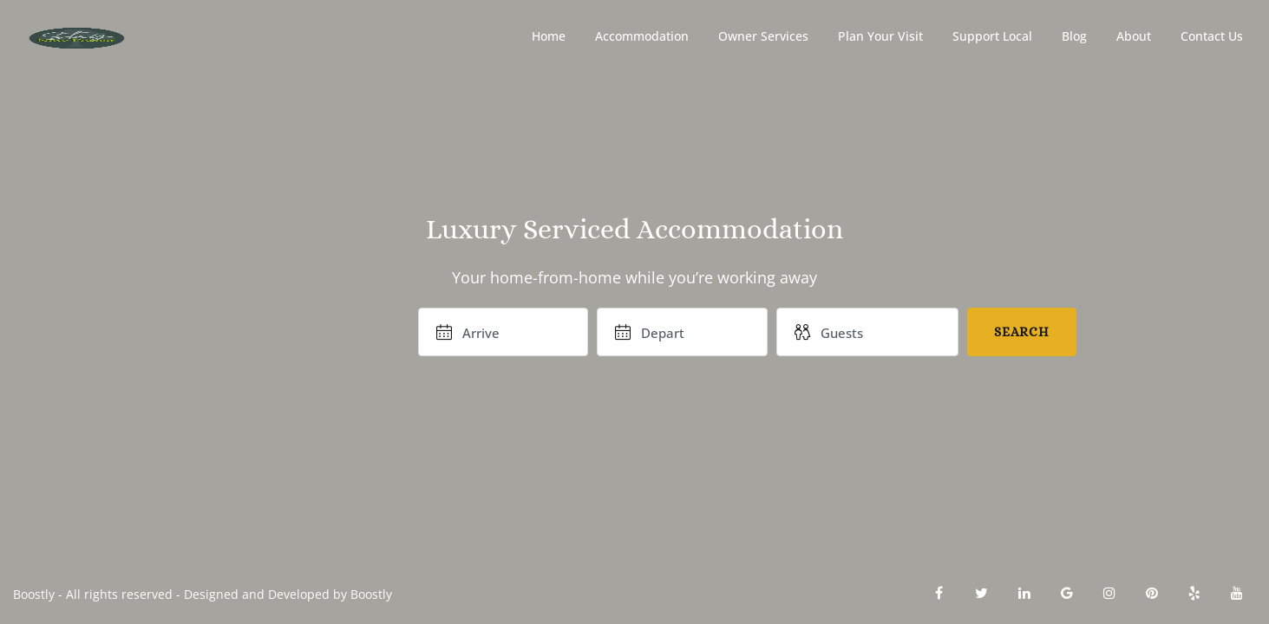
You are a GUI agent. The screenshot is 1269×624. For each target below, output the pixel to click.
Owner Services (763, 36)
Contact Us (1212, 36)
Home (549, 36)
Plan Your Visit (880, 36)
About (1133, 36)
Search (1022, 332)
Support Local (992, 36)
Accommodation (642, 36)
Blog (1074, 36)
